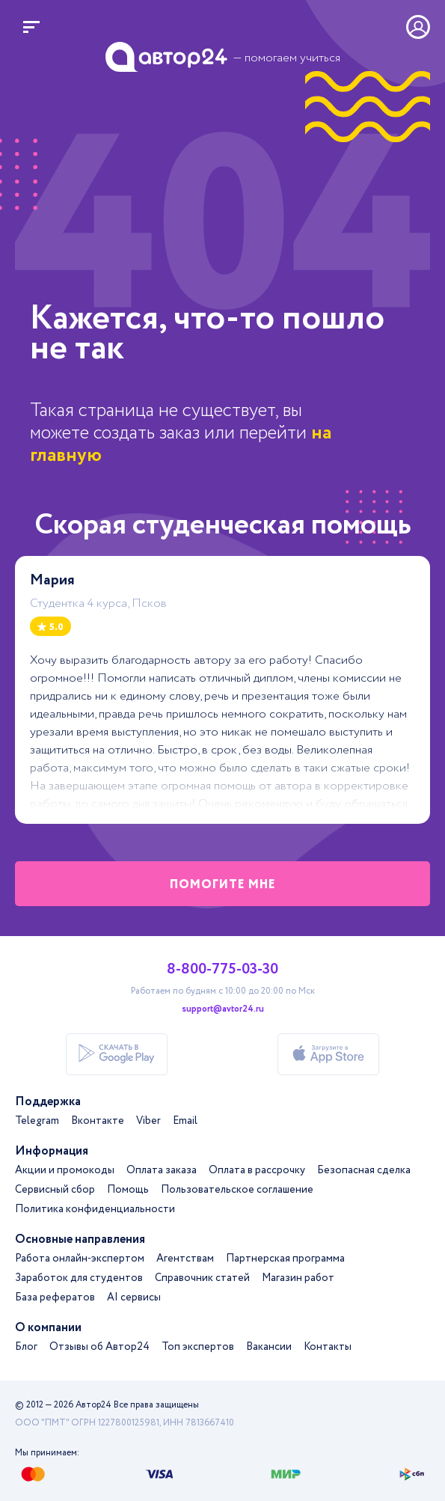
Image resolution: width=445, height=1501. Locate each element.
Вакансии (269, 1346)
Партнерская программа (285, 1258)
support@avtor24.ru (223, 1009)
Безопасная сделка (364, 1170)
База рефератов (55, 1297)
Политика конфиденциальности (95, 1209)
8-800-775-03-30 (222, 969)
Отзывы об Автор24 (99, 1346)
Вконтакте (97, 1120)
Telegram (37, 1120)
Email (185, 1120)
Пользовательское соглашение (237, 1189)
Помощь (128, 1189)
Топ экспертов (198, 1346)
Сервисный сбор (55, 1189)
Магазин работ (298, 1278)
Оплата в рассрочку (257, 1170)
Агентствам (185, 1258)
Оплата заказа (161, 1170)
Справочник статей (202, 1278)
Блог (26, 1346)
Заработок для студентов (79, 1278)
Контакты (328, 1346)
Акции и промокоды (64, 1170)
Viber (148, 1120)
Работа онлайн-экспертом (79, 1258)
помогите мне (223, 884)
